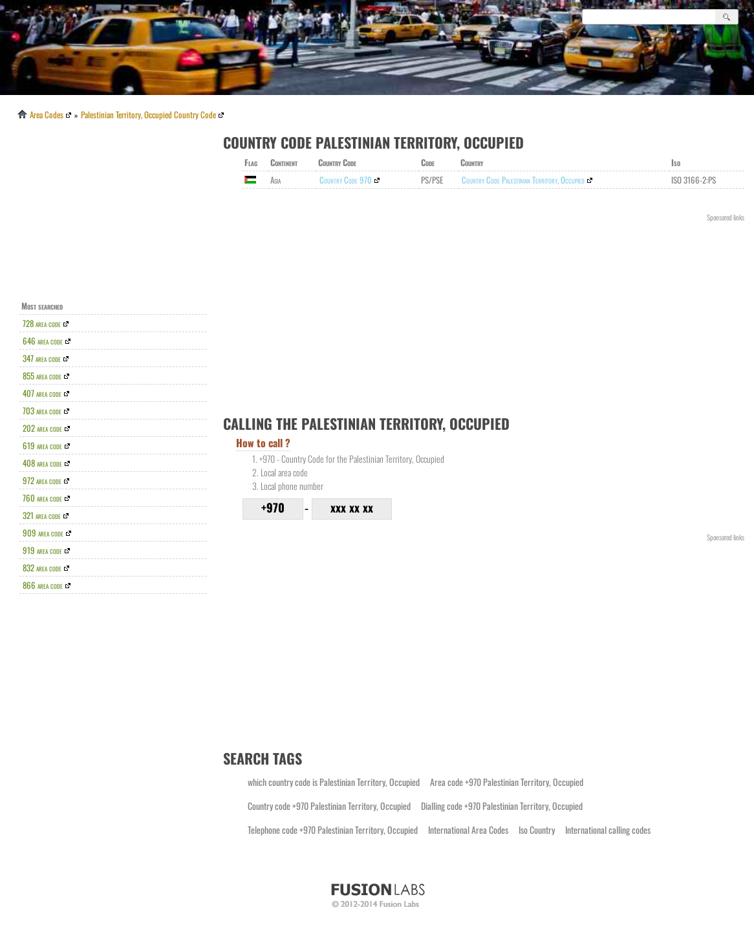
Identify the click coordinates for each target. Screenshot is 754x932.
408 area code (42, 462)
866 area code (43, 584)
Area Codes (38, 114)
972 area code (42, 480)
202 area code (42, 427)
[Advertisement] (116, 214)
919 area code (42, 550)
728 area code (42, 323)
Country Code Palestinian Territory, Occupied (523, 179)
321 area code (42, 515)
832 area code (42, 567)
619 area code (42, 445)
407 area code (42, 393)
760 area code (42, 497)
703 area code (42, 410)
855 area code (42, 375)
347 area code (42, 358)
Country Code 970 (345, 179)
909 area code (43, 532)
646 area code (43, 340)
